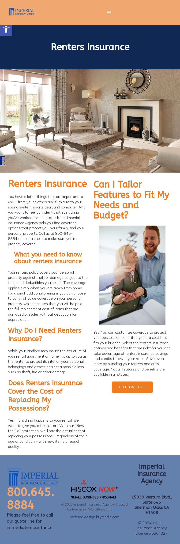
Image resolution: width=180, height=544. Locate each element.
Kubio (117, 509)
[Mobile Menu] (109, 12)
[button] (6, 29)
